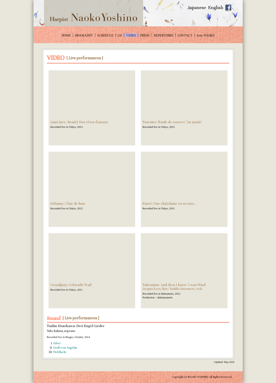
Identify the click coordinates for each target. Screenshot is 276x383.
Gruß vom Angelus (65, 347)
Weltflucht (59, 352)
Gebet (57, 343)
